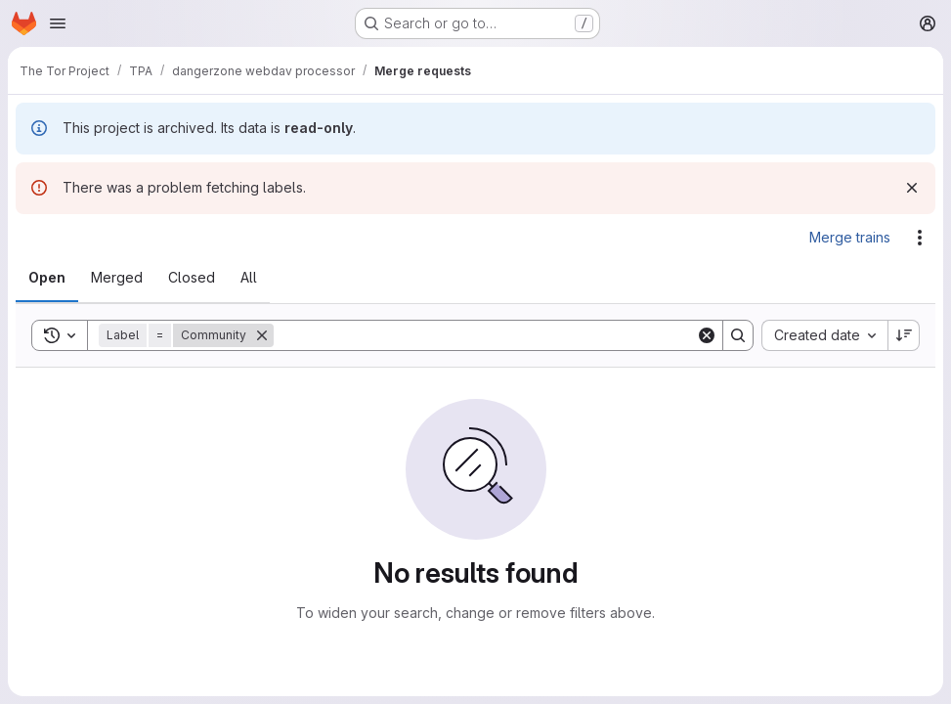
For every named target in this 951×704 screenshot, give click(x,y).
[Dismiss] (912, 187)
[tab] (47, 277)
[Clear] (706, 335)
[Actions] (919, 237)
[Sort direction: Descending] (904, 335)
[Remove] (262, 335)
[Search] (485, 335)
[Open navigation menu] (57, 23)
